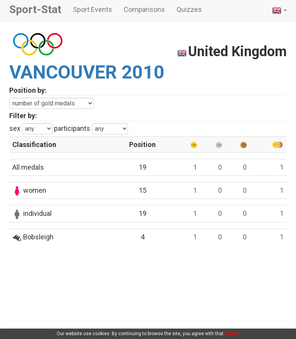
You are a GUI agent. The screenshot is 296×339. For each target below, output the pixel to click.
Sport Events (92, 9)
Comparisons (144, 9)
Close (232, 333)
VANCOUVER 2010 (87, 72)
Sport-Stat (35, 9)
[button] (279, 10)
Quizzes (189, 9)
